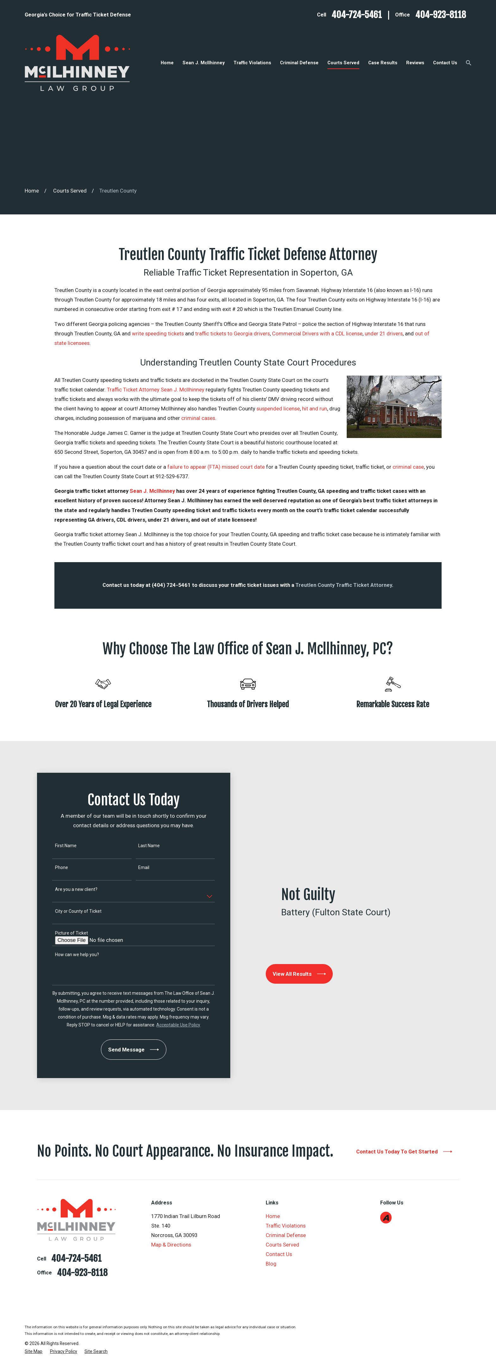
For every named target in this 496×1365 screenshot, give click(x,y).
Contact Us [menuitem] (445, 63)
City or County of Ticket (71, 911)
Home (273, 1216)
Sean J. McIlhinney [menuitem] (204, 63)
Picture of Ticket (64, 933)
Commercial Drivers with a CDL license (317, 334)
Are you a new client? (69, 889)
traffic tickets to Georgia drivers (232, 334)
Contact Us (279, 1254)
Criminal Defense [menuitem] (299, 63)
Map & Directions (171, 1245)
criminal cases (198, 418)
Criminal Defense (286, 1235)
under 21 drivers (384, 334)
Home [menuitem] (167, 63)
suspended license (278, 409)
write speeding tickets (158, 334)
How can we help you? (70, 954)
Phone (54, 867)
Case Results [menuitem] (382, 63)
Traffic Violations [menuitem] (252, 63)
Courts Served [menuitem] (343, 63)
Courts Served (282, 1245)
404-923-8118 (440, 14)
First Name (59, 845)
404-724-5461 (357, 14)
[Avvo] (386, 1218)
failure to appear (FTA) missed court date (216, 467)
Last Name (142, 845)
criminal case (408, 467)
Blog (271, 1264)
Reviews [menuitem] (415, 63)
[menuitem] (33, 1351)
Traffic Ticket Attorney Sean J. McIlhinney (155, 390)
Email (137, 867)
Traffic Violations (286, 1226)
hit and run (314, 409)
